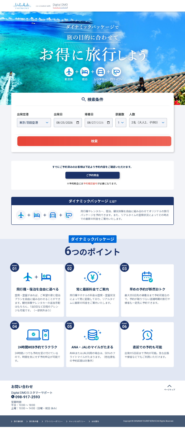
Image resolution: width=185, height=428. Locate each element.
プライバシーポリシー (54, 422)
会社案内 (95, 422)
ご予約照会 (92, 176)
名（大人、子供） (146, 122)
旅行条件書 (33, 422)
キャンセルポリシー (77, 422)
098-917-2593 (26, 398)
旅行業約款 (18, 422)
